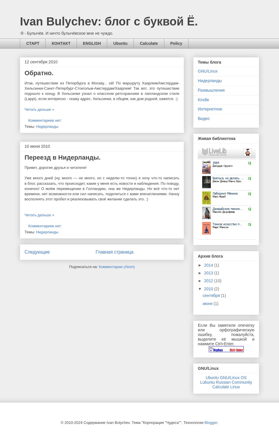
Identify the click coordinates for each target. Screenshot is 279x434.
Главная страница (114, 252)
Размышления (211, 90)
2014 (209, 265)
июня (208, 303)
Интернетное (210, 109)
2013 (209, 273)
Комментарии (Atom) (117, 267)
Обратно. (39, 73)
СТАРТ (32, 43)
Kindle (203, 99)
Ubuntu (120, 43)
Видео (204, 118)
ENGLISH (92, 43)
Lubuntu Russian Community (226, 382)
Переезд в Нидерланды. (63, 157)
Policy (176, 43)
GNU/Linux (207, 71)
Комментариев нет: (45, 120)
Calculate (149, 43)
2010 (209, 289)
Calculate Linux (226, 387)
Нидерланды (47, 126)
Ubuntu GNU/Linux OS (226, 377)
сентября (212, 295)
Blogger (210, 422)
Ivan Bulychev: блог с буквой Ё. (109, 21)
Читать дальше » (39, 109)
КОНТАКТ (61, 43)
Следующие (37, 252)
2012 (209, 280)
